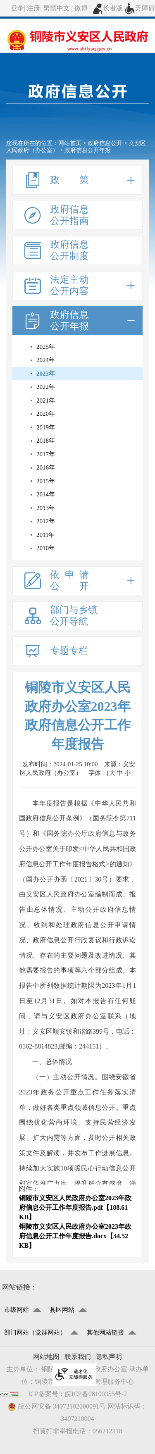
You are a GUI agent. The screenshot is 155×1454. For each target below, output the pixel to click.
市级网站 (16, 1309)
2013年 (45, 508)
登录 (17, 8)
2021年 (45, 400)
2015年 (45, 481)
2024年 (45, 360)
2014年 (45, 494)
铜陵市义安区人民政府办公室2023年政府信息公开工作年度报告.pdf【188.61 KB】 (75, 1207)
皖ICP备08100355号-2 (96, 1393)
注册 (33, 8)
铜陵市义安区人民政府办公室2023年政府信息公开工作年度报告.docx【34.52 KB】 (75, 1236)
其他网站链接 (105, 1332)
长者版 (107, 8)
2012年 (45, 521)
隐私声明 (108, 1356)
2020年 (45, 413)
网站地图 (46, 1356)
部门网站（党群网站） (35, 1332)
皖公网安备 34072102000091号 (57, 1407)
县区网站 (62, 1309)
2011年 (45, 535)
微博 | (83, 8)
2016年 (45, 467)
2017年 (45, 454)
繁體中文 (56, 8)
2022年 (45, 387)
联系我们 (77, 1356)
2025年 (45, 346)
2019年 (45, 427)
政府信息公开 (105, 143)
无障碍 (139, 8)
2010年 (45, 548)
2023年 (45, 373)
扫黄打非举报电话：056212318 (77, 1431)
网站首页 (69, 143)
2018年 (45, 440)
